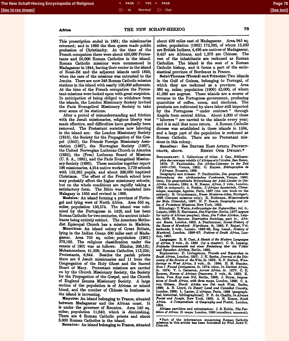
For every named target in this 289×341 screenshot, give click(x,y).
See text (279, 10)
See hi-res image (17, 10)
